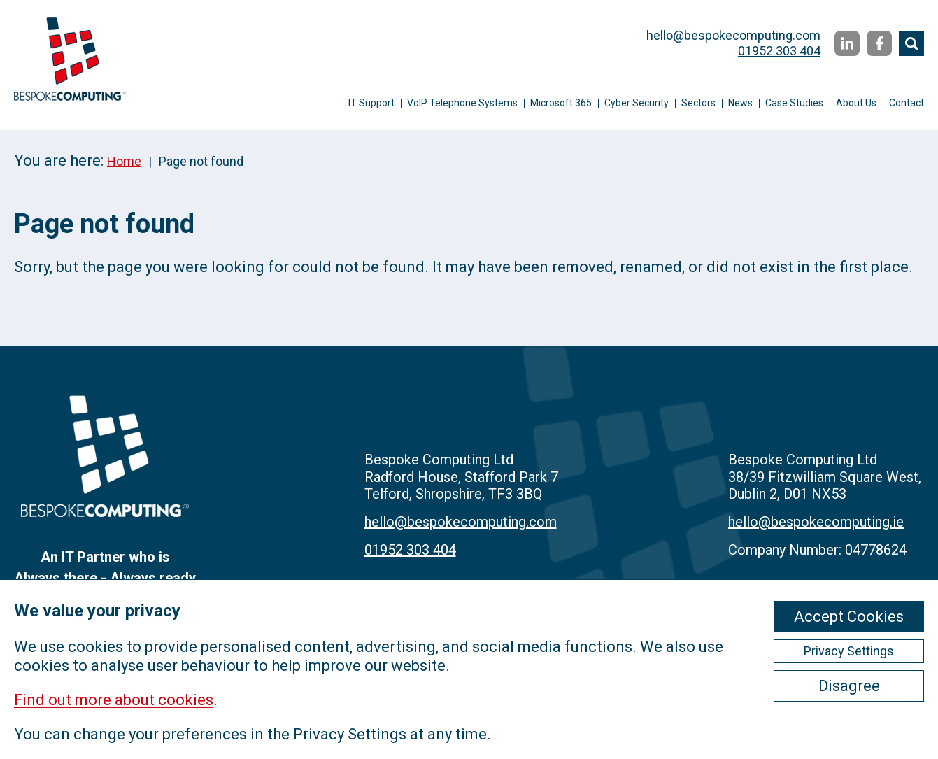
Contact (906, 102)
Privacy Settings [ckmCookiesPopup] (849, 651)
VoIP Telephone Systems (462, 102)
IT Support (371, 102)
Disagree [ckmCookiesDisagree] (849, 686)
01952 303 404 (779, 50)
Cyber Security (636, 102)
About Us (856, 102)
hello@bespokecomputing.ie (816, 521)
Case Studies (794, 102)
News (740, 102)
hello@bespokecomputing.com (733, 35)
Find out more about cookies (113, 700)
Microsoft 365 (561, 102)
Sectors (698, 102)
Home (124, 161)
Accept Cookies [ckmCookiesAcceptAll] (849, 616)
